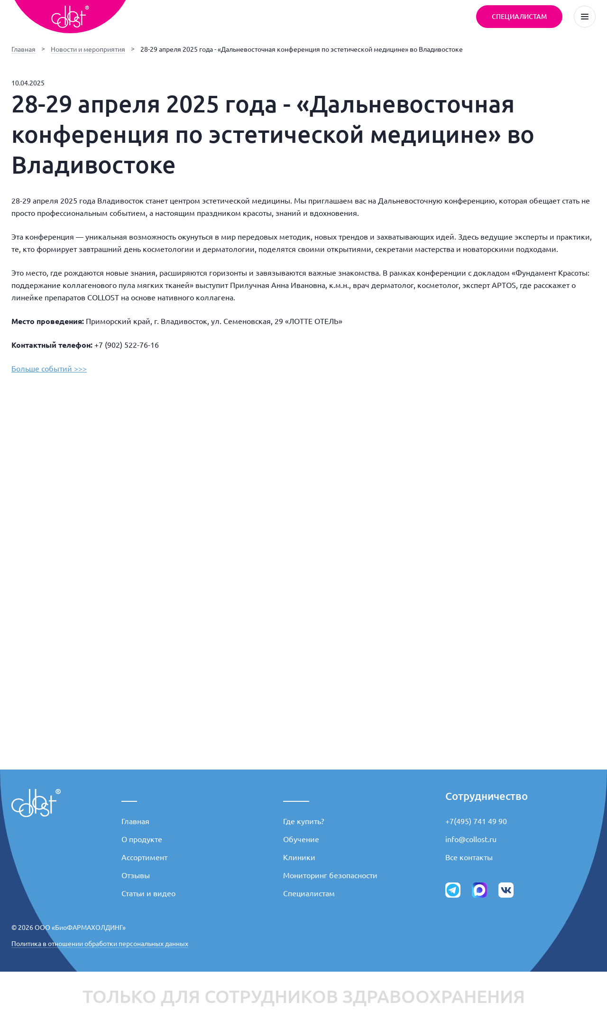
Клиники (299, 857)
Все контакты (469, 857)
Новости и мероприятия (88, 49)
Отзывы (135, 875)
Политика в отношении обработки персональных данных (99, 943)
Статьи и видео (148, 893)
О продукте (141, 839)
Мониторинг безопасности (330, 875)
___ (129, 796)
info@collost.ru (471, 839)
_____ (296, 796)
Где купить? (303, 821)
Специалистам (309, 893)
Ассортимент (144, 857)
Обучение (301, 839)
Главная (23, 49)
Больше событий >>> (49, 368)
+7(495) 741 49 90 (476, 821)
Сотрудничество (486, 796)
